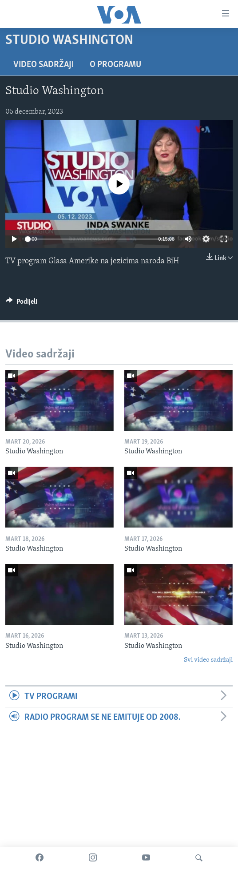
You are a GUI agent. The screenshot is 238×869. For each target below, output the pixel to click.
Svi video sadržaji (208, 660)
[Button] (21, 303)
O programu (115, 64)
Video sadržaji (43, 64)
